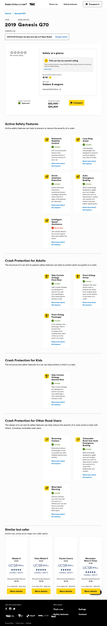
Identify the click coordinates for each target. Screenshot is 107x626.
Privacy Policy (9, 623)
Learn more (48, 69)
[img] (23, 52)
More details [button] (16, 591)
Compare (76, 103)
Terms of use (20, 623)
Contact (83, 614)
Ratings (82, 609)
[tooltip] (50, 77)
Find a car (53, 4)
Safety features (70, 4)
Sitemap (28, 623)
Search (8, 13)
